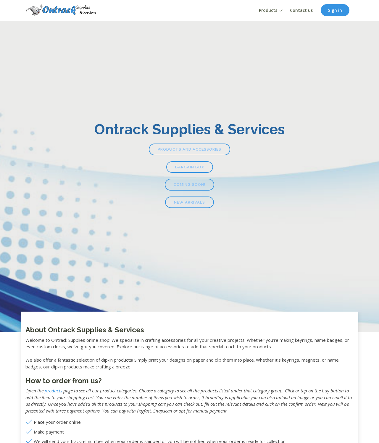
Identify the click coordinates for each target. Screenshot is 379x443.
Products (268, 10)
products (53, 391)
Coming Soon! (189, 184)
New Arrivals (189, 202)
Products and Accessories (189, 149)
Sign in (335, 10)
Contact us (301, 10)
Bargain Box (189, 167)
